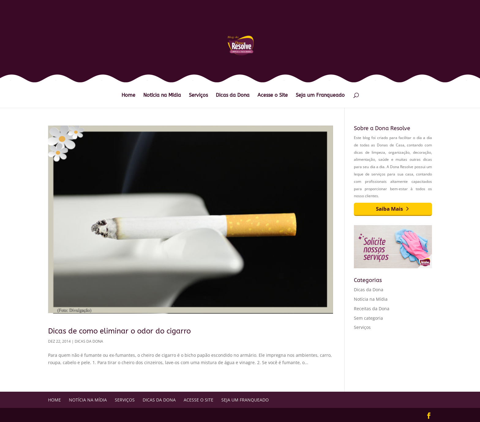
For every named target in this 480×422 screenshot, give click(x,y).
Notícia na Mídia (162, 95)
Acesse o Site (272, 95)
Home (128, 95)
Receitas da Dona (371, 308)
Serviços (198, 95)
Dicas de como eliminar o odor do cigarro (119, 331)
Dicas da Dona (232, 95)
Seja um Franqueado (320, 95)
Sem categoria (368, 318)
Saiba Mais (389, 208)
